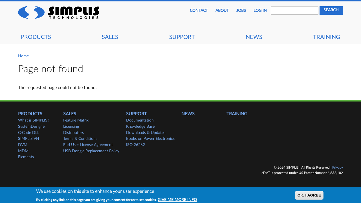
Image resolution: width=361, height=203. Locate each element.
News (254, 37)
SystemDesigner (32, 127)
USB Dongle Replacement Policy (91, 151)
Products (36, 37)
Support (182, 37)
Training (326, 37)
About (222, 11)
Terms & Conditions (80, 139)
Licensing (71, 127)
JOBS (241, 11)
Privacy (337, 167)
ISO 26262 (135, 145)
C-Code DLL (28, 133)
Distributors (73, 133)
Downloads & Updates (145, 133)
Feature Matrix (76, 120)
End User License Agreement (88, 145)
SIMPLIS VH (28, 139)
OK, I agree (309, 196)
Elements (26, 157)
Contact (199, 11)
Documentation (140, 120)
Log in (260, 11)
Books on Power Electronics (150, 139)
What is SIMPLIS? (33, 120)
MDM (23, 151)
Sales (110, 37)
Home (23, 56)
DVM (22, 145)
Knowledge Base (140, 127)
